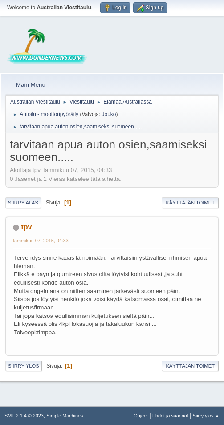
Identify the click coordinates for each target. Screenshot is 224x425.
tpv (26, 227)
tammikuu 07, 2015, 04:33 (41, 240)
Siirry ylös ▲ (206, 415)
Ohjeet (141, 415)
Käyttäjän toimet (190, 202)
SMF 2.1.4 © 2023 (24, 415)
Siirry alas (23, 202)
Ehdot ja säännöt (170, 415)
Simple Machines (64, 415)
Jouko (109, 114)
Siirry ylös (23, 366)
